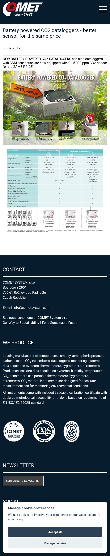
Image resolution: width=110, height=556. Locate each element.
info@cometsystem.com (31, 308)
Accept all (55, 532)
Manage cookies (55, 543)
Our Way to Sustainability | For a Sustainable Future (40, 323)
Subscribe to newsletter (23, 480)
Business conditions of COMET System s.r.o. (35, 318)
